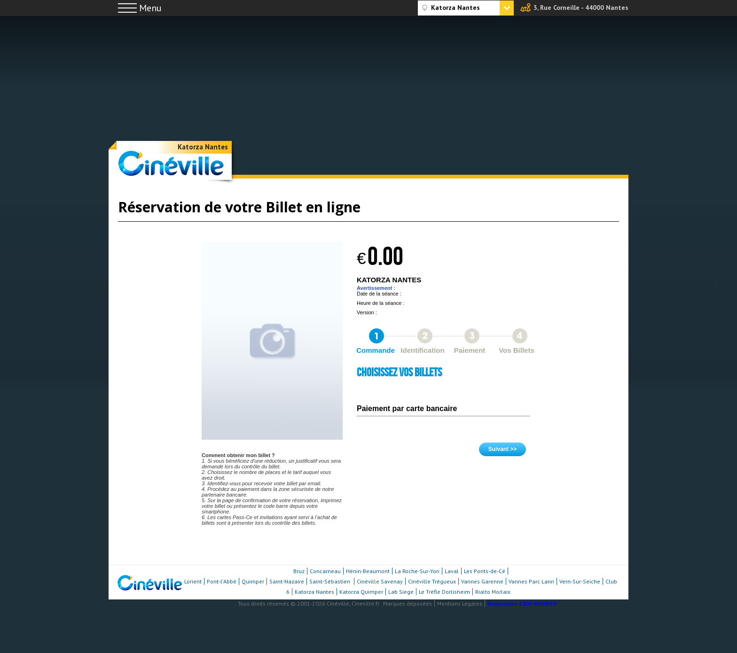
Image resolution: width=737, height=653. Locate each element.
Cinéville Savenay (380, 581)
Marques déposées (407, 603)
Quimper (253, 581)
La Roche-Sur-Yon (417, 571)
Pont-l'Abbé (221, 581)
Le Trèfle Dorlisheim (444, 591)
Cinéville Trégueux (432, 581)
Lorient (193, 581)
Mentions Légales (459, 603)
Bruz (299, 571)
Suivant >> (502, 449)
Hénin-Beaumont (368, 571)
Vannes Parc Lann (531, 581)
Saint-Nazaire (286, 581)
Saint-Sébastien (330, 581)
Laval (452, 571)
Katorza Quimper (361, 591)
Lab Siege (401, 591)
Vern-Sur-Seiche (579, 581)
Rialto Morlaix (492, 591)
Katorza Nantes (203, 146)
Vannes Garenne (482, 581)
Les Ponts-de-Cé (484, 571)
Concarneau (325, 571)
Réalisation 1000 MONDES (522, 603)
